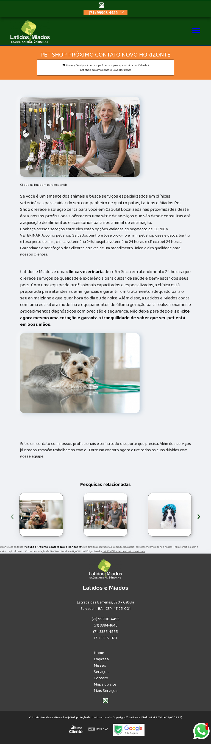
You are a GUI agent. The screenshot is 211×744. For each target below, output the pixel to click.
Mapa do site (105, 684)
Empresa (101, 659)
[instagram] (101, 6)
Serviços (101, 672)
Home (99, 653)
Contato (101, 678)
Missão (100, 665)
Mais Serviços (106, 690)
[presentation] (12, 516)
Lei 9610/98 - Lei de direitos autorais (123, 551)
